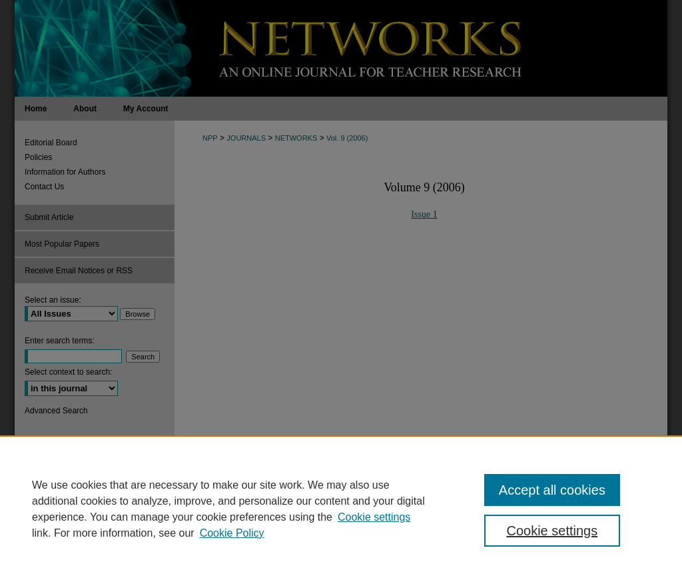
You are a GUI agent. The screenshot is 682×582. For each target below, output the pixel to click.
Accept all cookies (552, 490)
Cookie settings (374, 517)
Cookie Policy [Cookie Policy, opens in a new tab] (232, 533)
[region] (341, 508)
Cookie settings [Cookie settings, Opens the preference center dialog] (551, 530)
